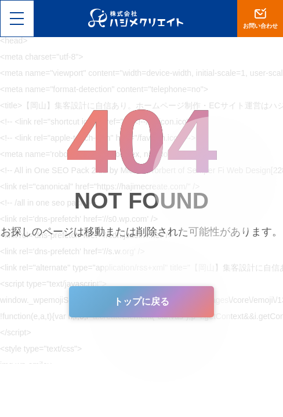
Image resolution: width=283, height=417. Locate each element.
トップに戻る (141, 301)
